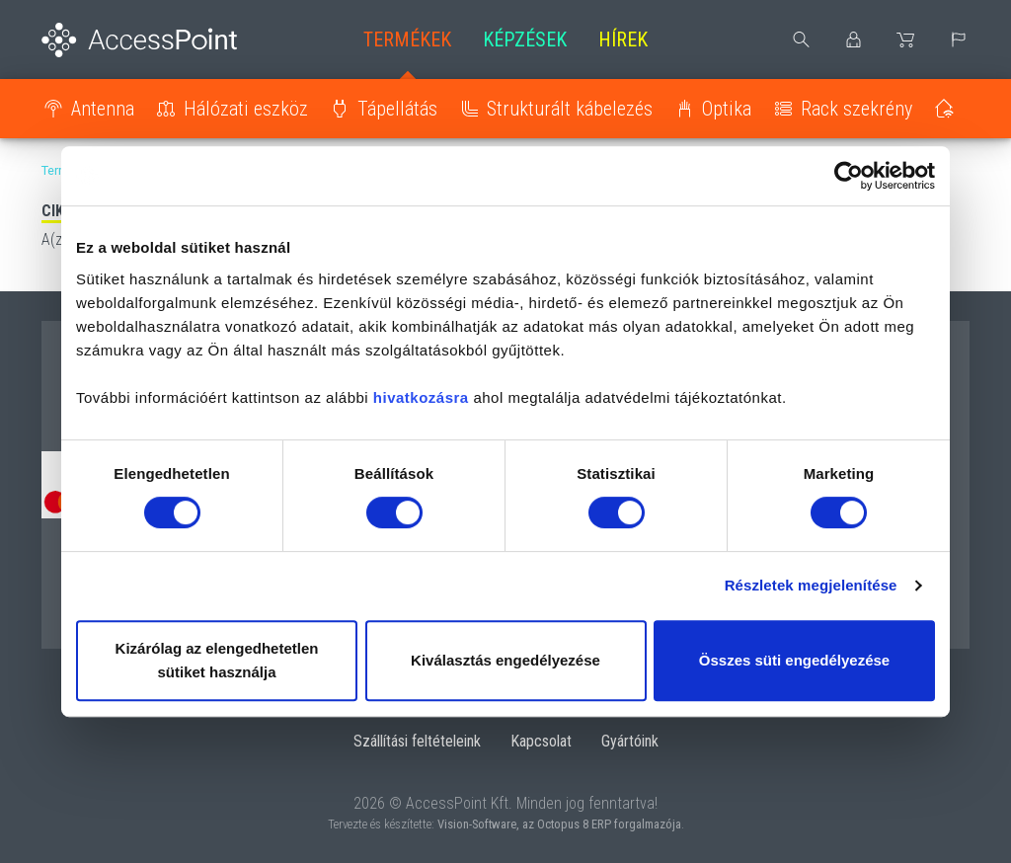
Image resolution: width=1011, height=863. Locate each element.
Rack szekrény (856, 108)
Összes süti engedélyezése (794, 660)
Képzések (525, 39)
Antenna (102, 108)
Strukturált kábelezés (570, 108)
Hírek (623, 39)
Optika (726, 108)
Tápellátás (397, 108)
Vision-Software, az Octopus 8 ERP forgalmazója (559, 824)
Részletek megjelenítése (811, 585)
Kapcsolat (541, 741)
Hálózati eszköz (246, 108)
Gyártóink (630, 741)
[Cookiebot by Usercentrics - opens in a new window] (848, 176)
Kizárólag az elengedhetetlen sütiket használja (217, 660)
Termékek (407, 39)
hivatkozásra (421, 397)
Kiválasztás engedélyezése (505, 660)
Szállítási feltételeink (417, 741)
